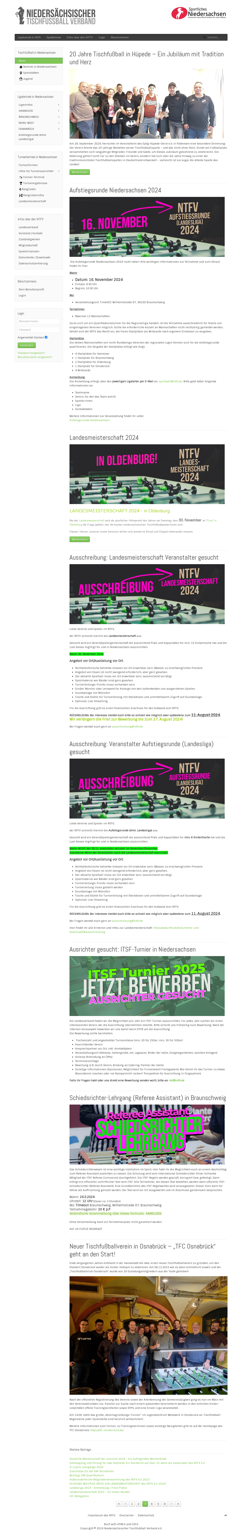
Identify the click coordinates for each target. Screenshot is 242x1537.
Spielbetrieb (54, 37)
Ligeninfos (26, 104)
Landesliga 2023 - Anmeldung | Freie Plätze (98, 1488)
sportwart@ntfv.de (170, 381)
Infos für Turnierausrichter (36, 171)
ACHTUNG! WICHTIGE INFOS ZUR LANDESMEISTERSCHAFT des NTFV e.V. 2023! (117, 1483)
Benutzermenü (120, 37)
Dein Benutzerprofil (31, 289)
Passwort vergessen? (31, 353)
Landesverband (28, 227)
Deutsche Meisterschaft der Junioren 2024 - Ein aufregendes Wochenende (117, 1458)
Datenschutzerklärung (33, 263)
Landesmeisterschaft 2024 (104, 437)
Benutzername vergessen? (35, 357)
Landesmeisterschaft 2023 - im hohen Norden (99, 1492)
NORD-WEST (26, 123)
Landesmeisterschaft (91, 520)
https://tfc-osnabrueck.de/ (107, 1430)
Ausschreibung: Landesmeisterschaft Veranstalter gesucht (144, 557)
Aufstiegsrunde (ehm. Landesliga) (33, 137)
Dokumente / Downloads (34, 257)
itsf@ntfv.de (176, 1080)
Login (101, 37)
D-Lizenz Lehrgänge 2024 (86, 1467)
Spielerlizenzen (29, 251)
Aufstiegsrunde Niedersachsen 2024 (115, 190)
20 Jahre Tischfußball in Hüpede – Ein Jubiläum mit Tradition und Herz (146, 58)
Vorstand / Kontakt (30, 233)
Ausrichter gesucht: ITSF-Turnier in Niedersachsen (132, 949)
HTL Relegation (79, 1496)
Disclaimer (126, 1515)
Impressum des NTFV (101, 1515)
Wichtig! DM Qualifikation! (86, 1475)
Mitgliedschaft (28, 245)
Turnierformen (28, 165)
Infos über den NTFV (80, 37)
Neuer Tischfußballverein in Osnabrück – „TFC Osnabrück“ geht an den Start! (142, 1250)
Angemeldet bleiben (31, 337)
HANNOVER (26, 110)
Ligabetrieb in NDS (29, 37)
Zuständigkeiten (29, 239)
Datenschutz (146, 1515)
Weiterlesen (79, 172)
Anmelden (26, 345)
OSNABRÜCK (26, 129)
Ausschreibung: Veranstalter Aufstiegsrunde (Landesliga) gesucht (141, 748)
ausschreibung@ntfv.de (127, 726)
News (22, 60)
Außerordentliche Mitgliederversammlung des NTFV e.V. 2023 (109, 1479)
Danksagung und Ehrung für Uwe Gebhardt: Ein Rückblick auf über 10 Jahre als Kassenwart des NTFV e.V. (137, 1463)
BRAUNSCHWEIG (29, 117)
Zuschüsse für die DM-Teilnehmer (91, 1471)
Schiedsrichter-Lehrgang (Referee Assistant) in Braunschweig (147, 1097)
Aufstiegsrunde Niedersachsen (89, 420)
